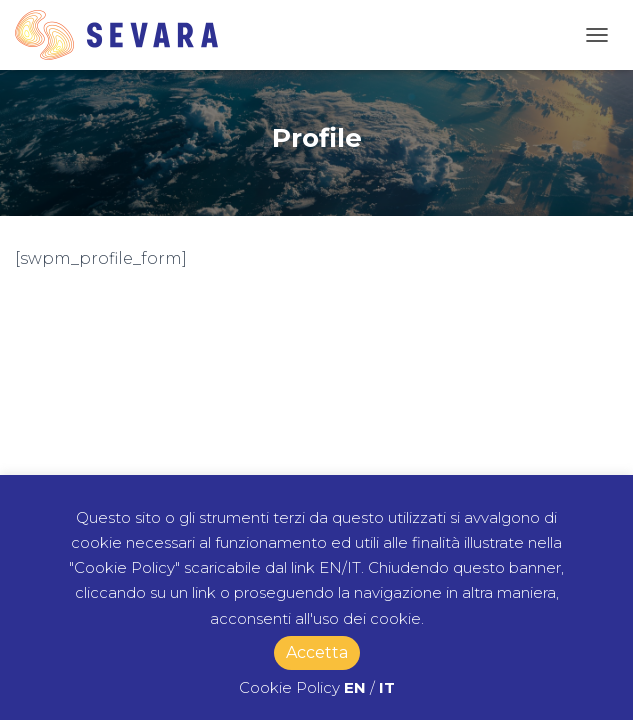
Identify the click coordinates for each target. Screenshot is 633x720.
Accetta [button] (317, 652)
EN (355, 687)
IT (387, 687)
